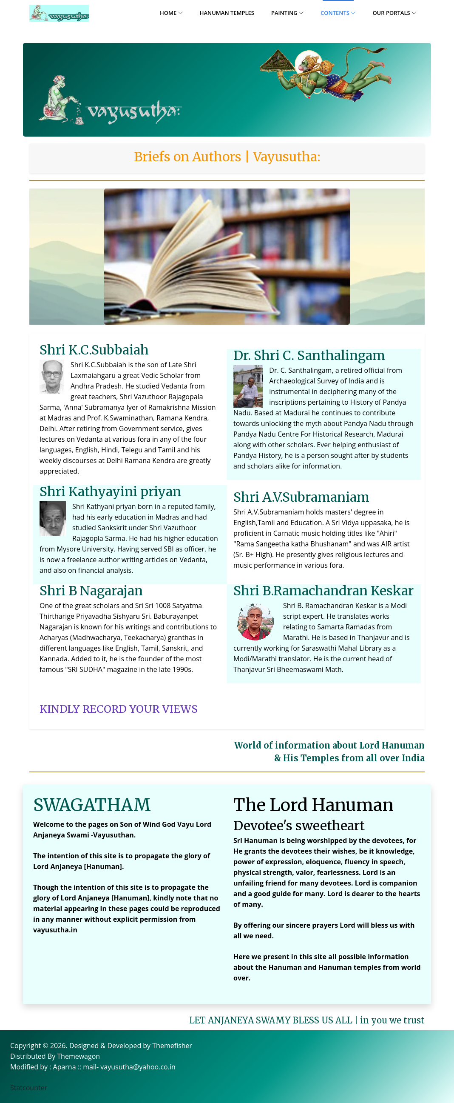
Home (171, 13)
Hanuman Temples (227, 13)
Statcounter (28, 1087)
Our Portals (394, 13)
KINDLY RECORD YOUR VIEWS (119, 709)
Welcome (46, 827)
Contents (338, 13)
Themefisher (172, 1045)
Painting (287, 13)
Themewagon (78, 1056)
